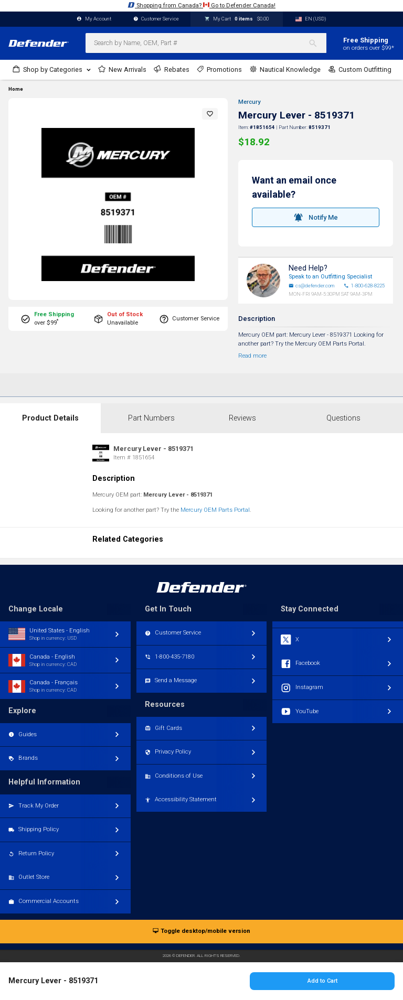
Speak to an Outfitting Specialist (330, 276)
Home (15, 89)
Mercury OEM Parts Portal (215, 510)
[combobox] (206, 43)
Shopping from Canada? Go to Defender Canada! (201, 5)
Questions (343, 418)
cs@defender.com (312, 286)
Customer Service (156, 19)
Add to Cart (322, 980)
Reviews (242, 418)
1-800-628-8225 (364, 286)
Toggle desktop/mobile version (201, 932)
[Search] (317, 43)
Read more (252, 355)
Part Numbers (151, 418)
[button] (210, 114)
